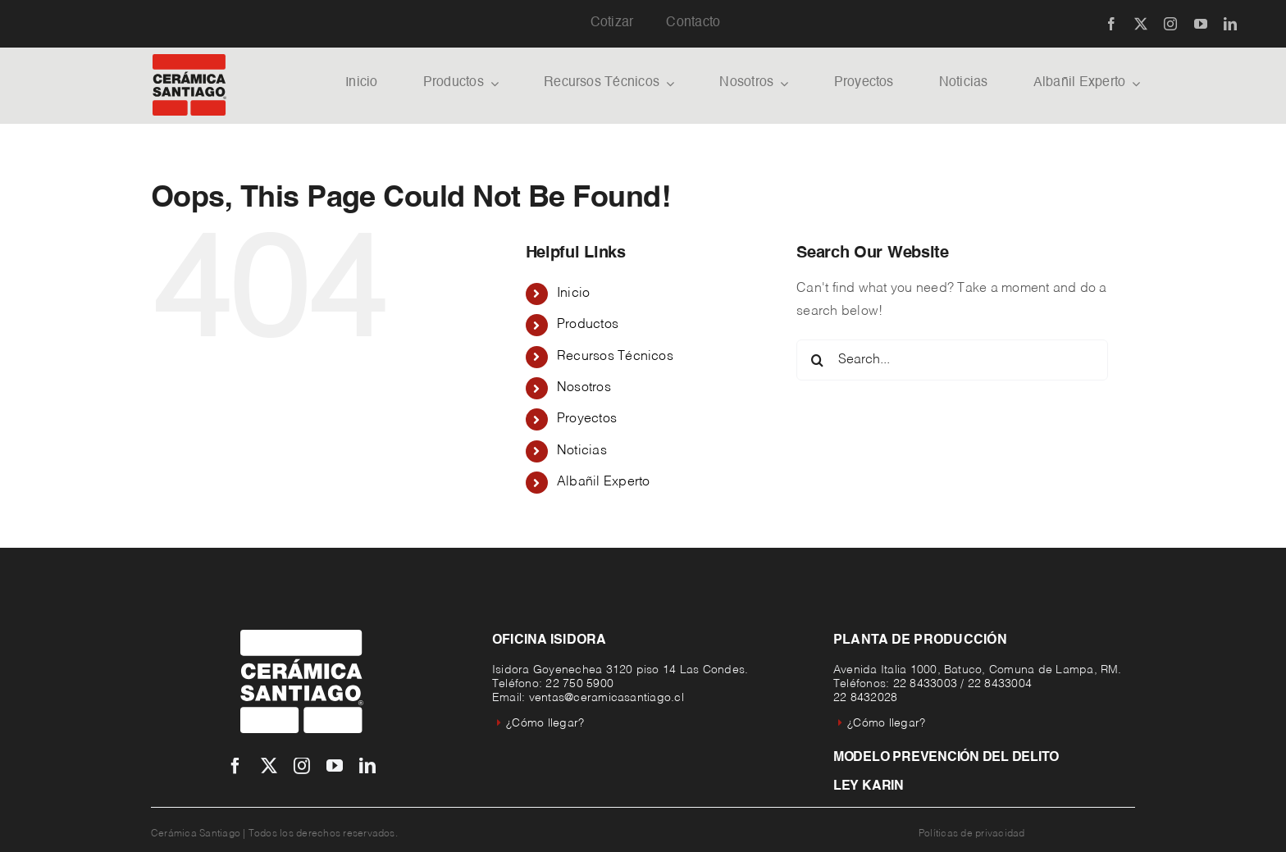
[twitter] (1140, 23)
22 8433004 (1000, 684)
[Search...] (952, 359)
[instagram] (1170, 23)
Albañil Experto (603, 482)
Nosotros (584, 387)
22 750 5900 (579, 684)
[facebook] (1111, 23)
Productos (587, 324)
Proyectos (587, 419)
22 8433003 (925, 684)
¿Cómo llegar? (540, 723)
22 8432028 (865, 698)
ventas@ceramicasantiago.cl (606, 698)
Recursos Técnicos (615, 356)
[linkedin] (1230, 23)
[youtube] (1200, 23)
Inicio (573, 293)
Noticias (582, 451)
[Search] (816, 359)
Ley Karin (868, 786)
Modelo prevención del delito (946, 757)
